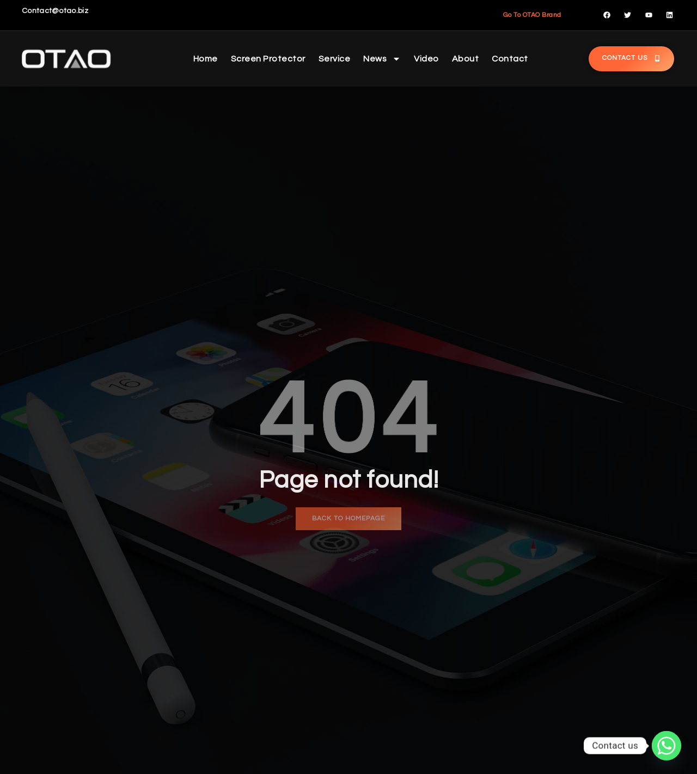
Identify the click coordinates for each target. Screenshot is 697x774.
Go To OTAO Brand (532, 15)
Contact (510, 58)
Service (335, 58)
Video (426, 58)
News (382, 59)
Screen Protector (268, 58)
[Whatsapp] (666, 745)
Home (205, 58)
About (465, 58)
